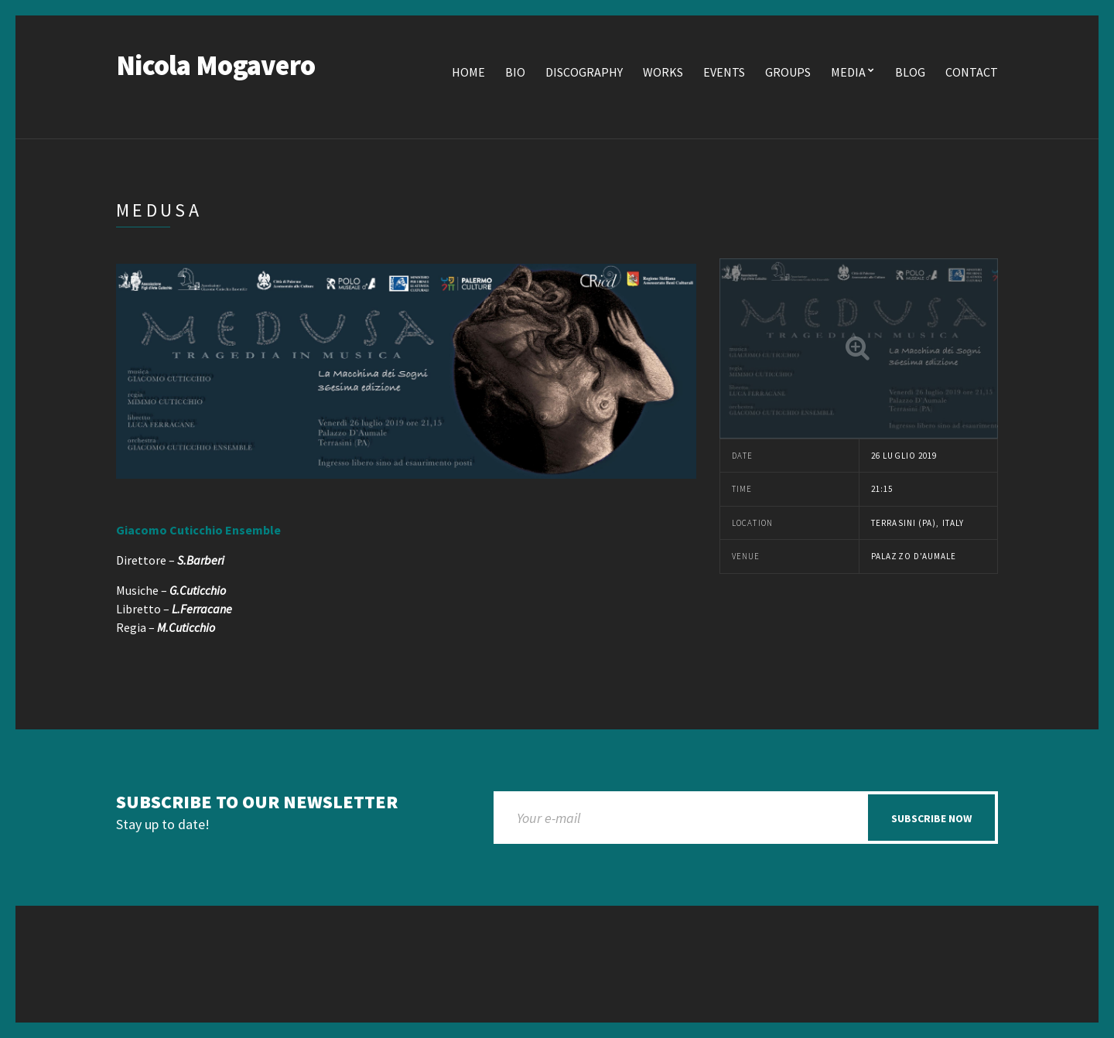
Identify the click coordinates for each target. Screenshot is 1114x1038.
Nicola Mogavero (215, 65)
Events (724, 72)
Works (663, 72)
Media (848, 72)
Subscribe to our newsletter (257, 802)
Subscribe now (931, 818)
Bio (515, 72)
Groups (788, 72)
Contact (971, 72)
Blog (910, 72)
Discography (584, 72)
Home (468, 72)
